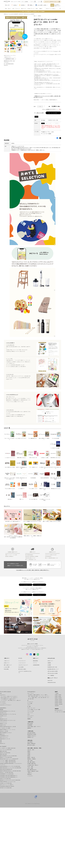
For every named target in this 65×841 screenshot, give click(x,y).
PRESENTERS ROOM (52, 682)
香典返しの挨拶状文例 (31, 743)
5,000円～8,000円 (58, 696)
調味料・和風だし (34, 697)
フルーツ (42, 694)
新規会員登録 (35, 660)
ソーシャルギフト (3, 703)
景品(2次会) (29, 774)
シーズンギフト (30, 775)
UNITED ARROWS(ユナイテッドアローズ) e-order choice (10, 766)
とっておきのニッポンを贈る (5, 728)
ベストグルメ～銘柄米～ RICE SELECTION (7, 760)
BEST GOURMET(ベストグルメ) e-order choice (8, 755)
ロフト (1, 717)
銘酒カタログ (2, 734)
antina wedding (30, 723)
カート (40, 1)
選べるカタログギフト (59, 710)
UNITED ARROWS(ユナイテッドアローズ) (7, 711)
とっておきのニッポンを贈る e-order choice (7, 748)
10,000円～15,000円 (58, 699)
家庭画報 (1, 709)
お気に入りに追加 (40, 112)
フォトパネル (29, 717)
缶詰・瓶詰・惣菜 (30, 698)
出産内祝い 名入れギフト (31, 735)
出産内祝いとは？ (30, 737)
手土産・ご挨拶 (30, 766)
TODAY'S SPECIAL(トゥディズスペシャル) (7, 720)
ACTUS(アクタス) (3, 712)
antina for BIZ (50, 680)
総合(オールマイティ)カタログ (12, 696)
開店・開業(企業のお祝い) (32, 769)
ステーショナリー (30, 715)
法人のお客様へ (21, 667)
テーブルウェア (30, 701)
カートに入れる (54, 112)
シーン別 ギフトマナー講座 (60, 711)
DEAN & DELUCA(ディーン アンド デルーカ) (8, 714)
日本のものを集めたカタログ (5, 697)
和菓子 (46, 694)
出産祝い (29, 752)
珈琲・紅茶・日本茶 (34, 696)
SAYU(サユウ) (2, 743)
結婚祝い (29, 751)
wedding (13, 5)
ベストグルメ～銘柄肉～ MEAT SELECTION (8, 761)
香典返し (30, 5)
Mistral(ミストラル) (3, 723)
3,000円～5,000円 (58, 694)
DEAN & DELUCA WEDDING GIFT (6, 769)
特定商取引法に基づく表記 (52, 667)
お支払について (6, 662)
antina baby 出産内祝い (31, 732)
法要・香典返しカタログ (11, 700)
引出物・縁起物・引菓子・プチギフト (34, 726)
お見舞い (29, 754)
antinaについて (50, 660)
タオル (28, 714)
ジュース (29, 697)
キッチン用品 (29, 703)
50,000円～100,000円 (58, 704)
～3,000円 (56, 693)
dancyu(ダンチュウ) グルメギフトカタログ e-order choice (10, 780)
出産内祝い (22, 5)
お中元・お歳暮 (30, 768)
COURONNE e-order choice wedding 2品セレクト (8, 775)
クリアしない (39, 584)
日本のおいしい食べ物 (4, 731)
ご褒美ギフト (29, 772)
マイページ (33, 1)
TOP (1, 693)
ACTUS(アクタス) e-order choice (6, 787)
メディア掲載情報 (51, 675)
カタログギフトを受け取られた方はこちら (52, 1)
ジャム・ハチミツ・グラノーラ (43, 696)
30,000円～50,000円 (58, 702)
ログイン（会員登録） (46, 109)
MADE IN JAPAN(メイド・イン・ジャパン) (7, 729)
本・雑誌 (29, 706)
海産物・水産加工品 (36, 694)
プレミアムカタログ (4, 700)
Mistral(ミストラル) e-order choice (6, 757)
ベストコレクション (3, 721)
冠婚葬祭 (29, 718)
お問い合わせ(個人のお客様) (53, 671)
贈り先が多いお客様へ (22, 669)
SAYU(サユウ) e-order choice (5, 752)
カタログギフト (2, 694)
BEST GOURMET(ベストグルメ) (5, 732)
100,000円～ (57, 705)
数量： (35, 106)
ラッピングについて (22, 660)
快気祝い (29, 755)
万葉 (1, 740)
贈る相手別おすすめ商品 (31, 734)
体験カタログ (19, 700)
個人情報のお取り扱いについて (53, 669)
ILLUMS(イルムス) (3, 715)
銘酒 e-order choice (3, 751)
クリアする (25, 584)
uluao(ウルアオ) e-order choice (5, 778)
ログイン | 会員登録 (24, 1)
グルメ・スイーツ (30, 693)
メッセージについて (22, 662)
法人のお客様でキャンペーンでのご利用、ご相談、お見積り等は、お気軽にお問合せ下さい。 (32, 570)
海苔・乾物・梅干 (43, 697)
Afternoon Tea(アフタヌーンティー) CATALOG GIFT (9, 758)
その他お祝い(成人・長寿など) (32, 765)
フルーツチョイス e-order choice (5, 749)
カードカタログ (2, 701)
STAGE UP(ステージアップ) (5, 738)
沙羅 (1, 741)
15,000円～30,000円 (58, 701)
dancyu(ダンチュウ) (3, 718)
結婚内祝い (29, 728)
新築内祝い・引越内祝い (31, 758)
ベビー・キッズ (30, 712)
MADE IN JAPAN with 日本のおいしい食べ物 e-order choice (10, 770)
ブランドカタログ (3, 696)
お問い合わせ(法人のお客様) (53, 673)
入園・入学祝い (30, 760)
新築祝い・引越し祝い (31, 757)
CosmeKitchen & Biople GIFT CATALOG (7, 786)
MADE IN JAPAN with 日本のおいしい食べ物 (8, 726)
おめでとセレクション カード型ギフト (7, 784)
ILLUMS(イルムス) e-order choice (6, 783)
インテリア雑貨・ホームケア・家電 (33, 709)
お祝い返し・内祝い (30, 749)
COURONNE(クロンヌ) (4, 735)
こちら (56, 51)
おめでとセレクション (4, 737)
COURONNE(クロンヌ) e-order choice (6, 773)
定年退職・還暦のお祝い (31, 763)
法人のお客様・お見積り (41, 5)
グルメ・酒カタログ (14, 697)
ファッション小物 (30, 711)
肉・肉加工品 (30, 694)
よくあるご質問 (6, 667)
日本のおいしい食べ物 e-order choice (6, 772)
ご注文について (6, 660)
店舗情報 (49, 662)
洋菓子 (29, 696)
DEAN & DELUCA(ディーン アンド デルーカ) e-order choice (10, 767)
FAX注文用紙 (6, 669)
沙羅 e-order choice (3, 754)
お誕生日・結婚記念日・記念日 (32, 771)
